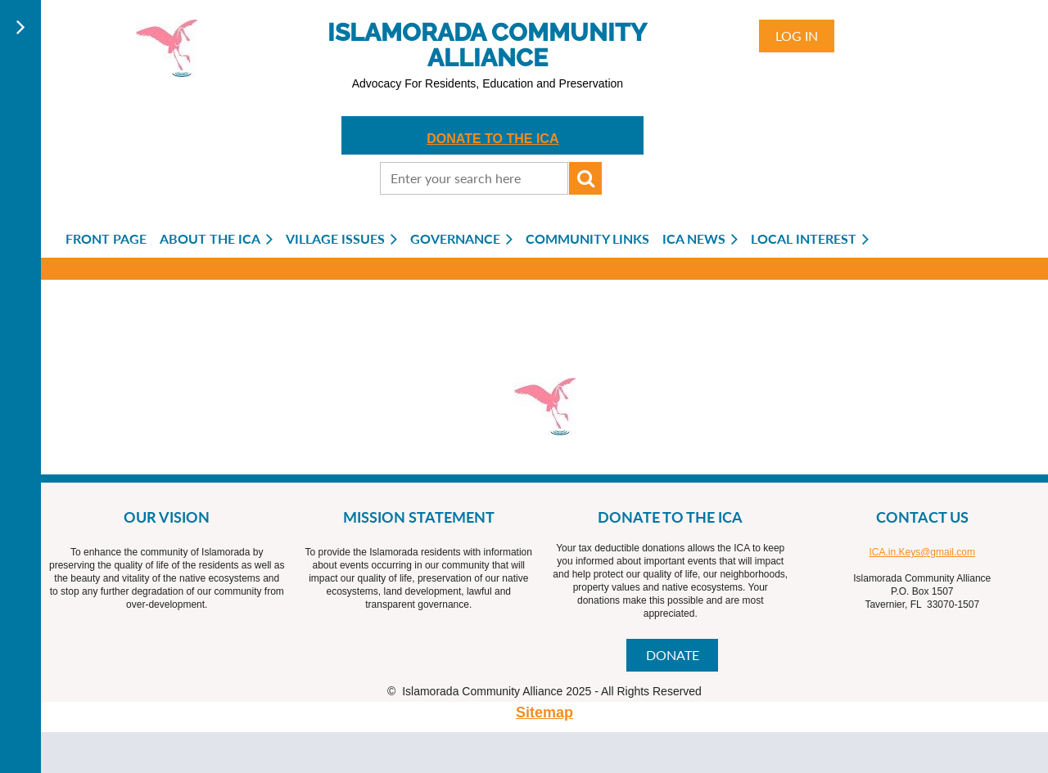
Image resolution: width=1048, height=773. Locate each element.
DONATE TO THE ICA (492, 139)
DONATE (672, 655)
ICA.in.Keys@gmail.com (922, 552)
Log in (796, 35)
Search (585, 178)
